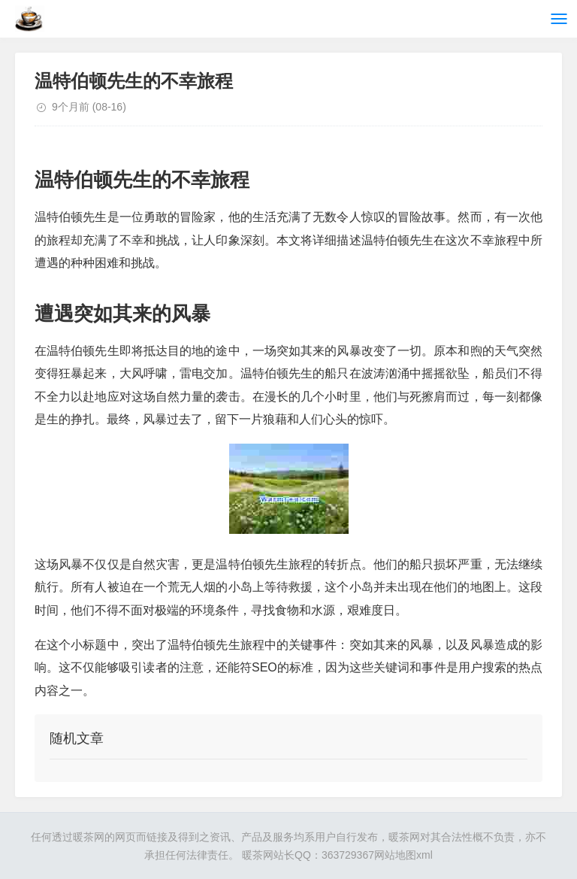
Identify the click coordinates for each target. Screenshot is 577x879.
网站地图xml (403, 855)
